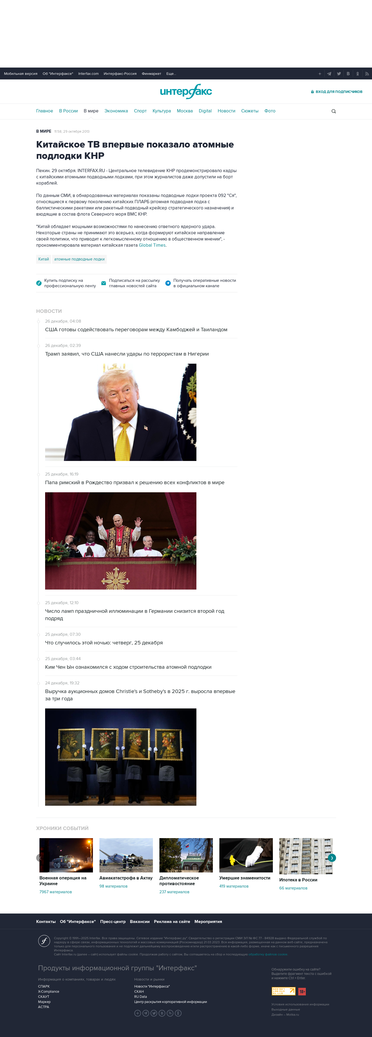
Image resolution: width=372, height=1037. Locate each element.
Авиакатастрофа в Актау (126, 878)
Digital (205, 111)
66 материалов (293, 888)
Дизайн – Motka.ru (285, 1015)
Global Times (152, 245)
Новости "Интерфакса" (152, 986)
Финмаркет (151, 73)
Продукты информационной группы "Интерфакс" (117, 968)
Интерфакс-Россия (120, 73)
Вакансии (140, 921)
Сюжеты (250, 111)
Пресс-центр (113, 921)
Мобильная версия (21, 73)
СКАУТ (43, 997)
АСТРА (43, 1007)
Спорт (140, 111)
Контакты (46, 921)
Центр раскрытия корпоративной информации (170, 1002)
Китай (43, 259)
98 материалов (113, 886)
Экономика (116, 111)
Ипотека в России (298, 880)
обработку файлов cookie (268, 954)
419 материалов (234, 886)
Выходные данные (286, 1010)
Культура (162, 111)
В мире (91, 111)
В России (68, 111)
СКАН (139, 991)
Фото (270, 111)
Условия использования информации (300, 1004)
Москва (185, 111)
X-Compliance (48, 991)
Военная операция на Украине (62, 881)
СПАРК (44, 986)
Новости (226, 111)
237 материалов (174, 891)
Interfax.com (88, 73)
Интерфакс (186, 91)
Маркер (44, 1002)
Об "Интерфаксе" (58, 73)
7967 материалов (55, 891)
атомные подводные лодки (79, 259)
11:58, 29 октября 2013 (71, 131)
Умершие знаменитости (244, 878)
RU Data (140, 997)
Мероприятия (208, 921)
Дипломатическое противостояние (179, 881)
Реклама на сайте (172, 921)
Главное (44, 111)
